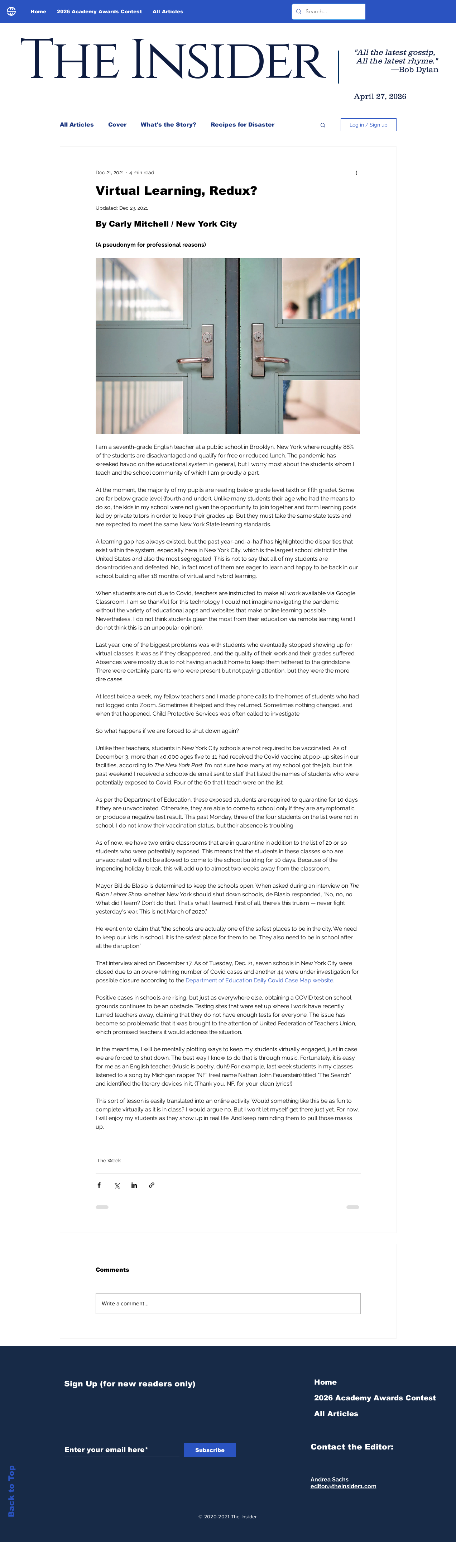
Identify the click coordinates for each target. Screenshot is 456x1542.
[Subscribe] (210, 1450)
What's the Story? (168, 125)
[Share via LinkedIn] (134, 1185)
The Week (109, 1160)
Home (325, 1382)
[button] (323, 125)
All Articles (77, 125)
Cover (117, 125)
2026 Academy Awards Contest (352, 1398)
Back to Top (11, 1491)
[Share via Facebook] (99, 1185)
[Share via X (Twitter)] (116, 1185)
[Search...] (345, 11)
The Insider (171, 61)
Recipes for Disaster (242, 125)
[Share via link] (151, 1185)
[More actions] (356, 172)
